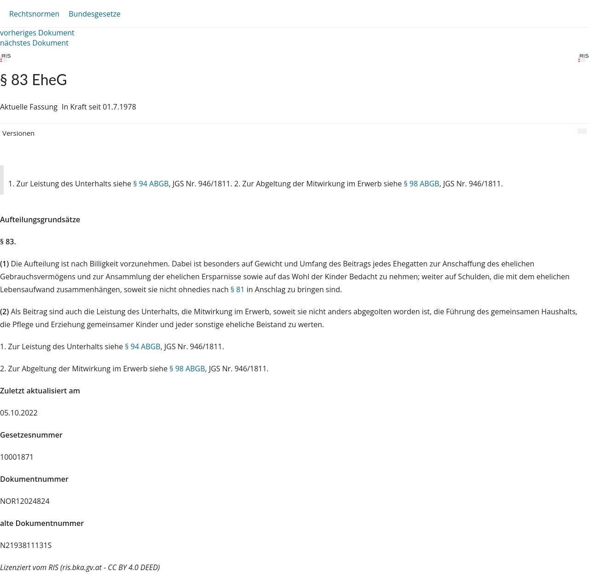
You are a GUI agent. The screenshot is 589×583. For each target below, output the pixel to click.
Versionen (18, 133)
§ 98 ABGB (421, 184)
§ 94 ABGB (150, 184)
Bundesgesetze (95, 14)
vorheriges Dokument (37, 33)
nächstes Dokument (34, 43)
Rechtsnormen (34, 14)
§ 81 (238, 289)
